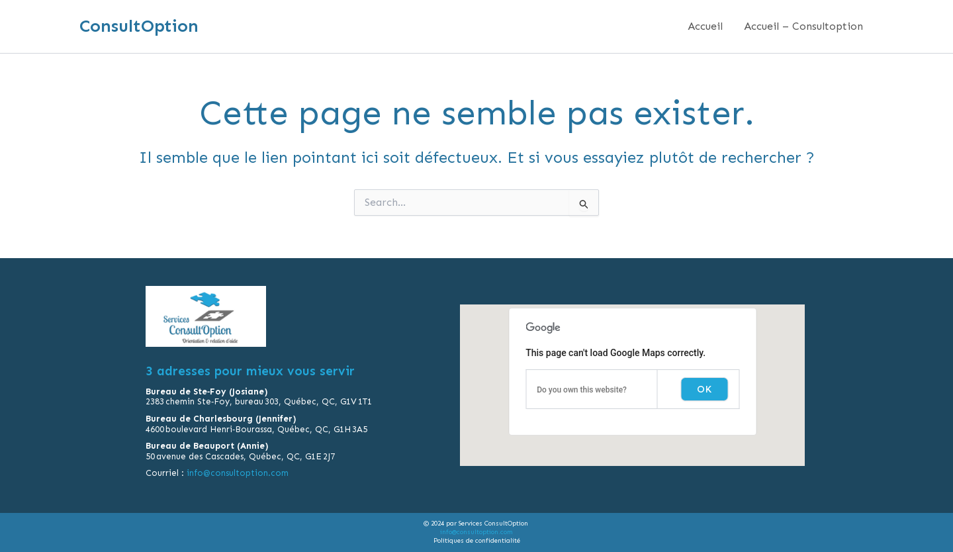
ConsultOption (139, 26)
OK (704, 389)
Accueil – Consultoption (803, 26)
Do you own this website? (582, 389)
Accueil (705, 26)
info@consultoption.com (238, 473)
